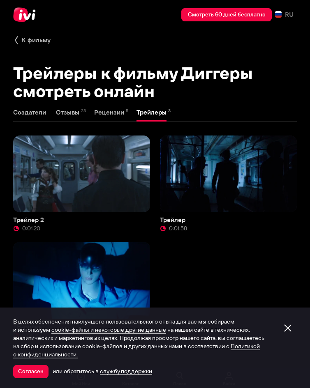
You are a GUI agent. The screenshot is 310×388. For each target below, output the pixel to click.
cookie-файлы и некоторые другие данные (108, 329)
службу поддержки (126, 371)
